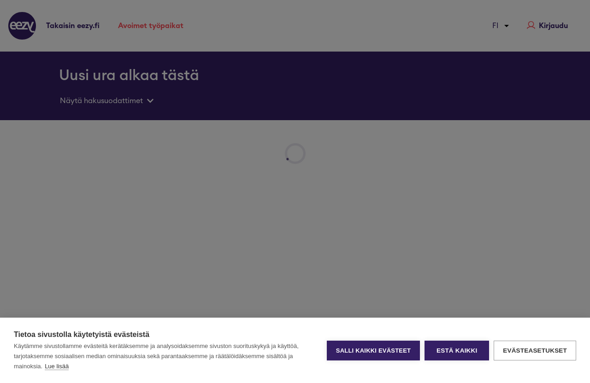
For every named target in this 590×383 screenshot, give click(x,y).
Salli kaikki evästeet (373, 350)
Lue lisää (57, 366)
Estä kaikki (457, 350)
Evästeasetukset (535, 350)
